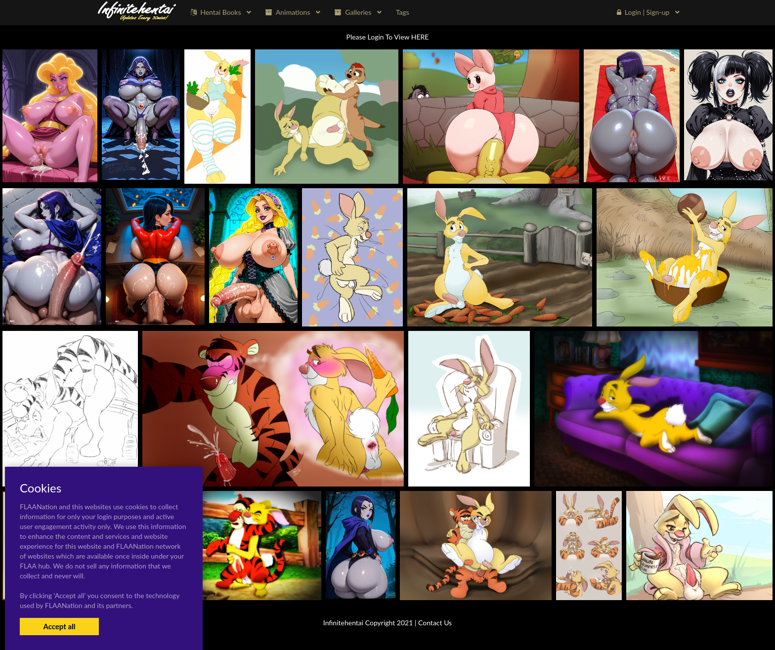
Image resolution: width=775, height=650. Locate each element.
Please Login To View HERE (387, 37)
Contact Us (435, 622)
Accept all (59, 626)
